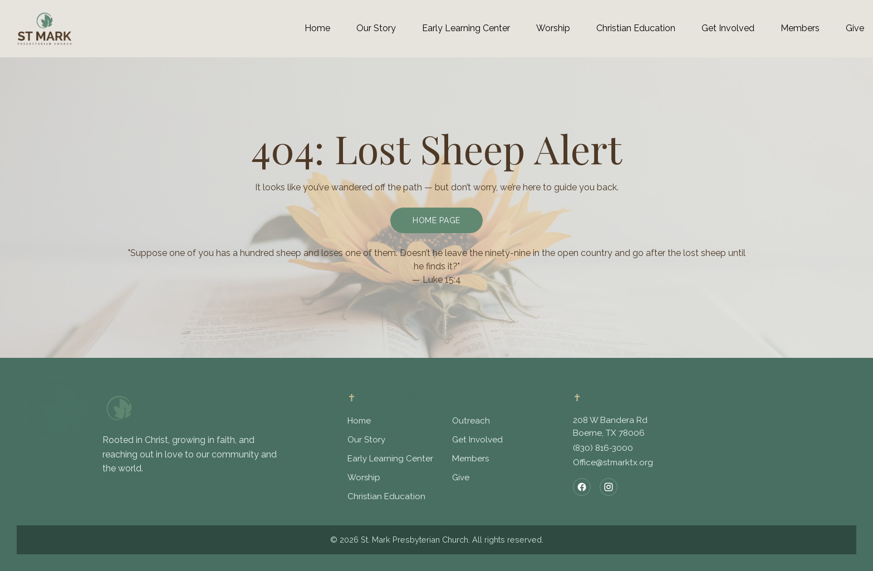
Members (470, 459)
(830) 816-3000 (603, 448)
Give (460, 477)
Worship (363, 477)
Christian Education (386, 496)
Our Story (366, 440)
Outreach (471, 421)
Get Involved (477, 440)
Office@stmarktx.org (613, 462)
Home (359, 421)
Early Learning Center (390, 459)
